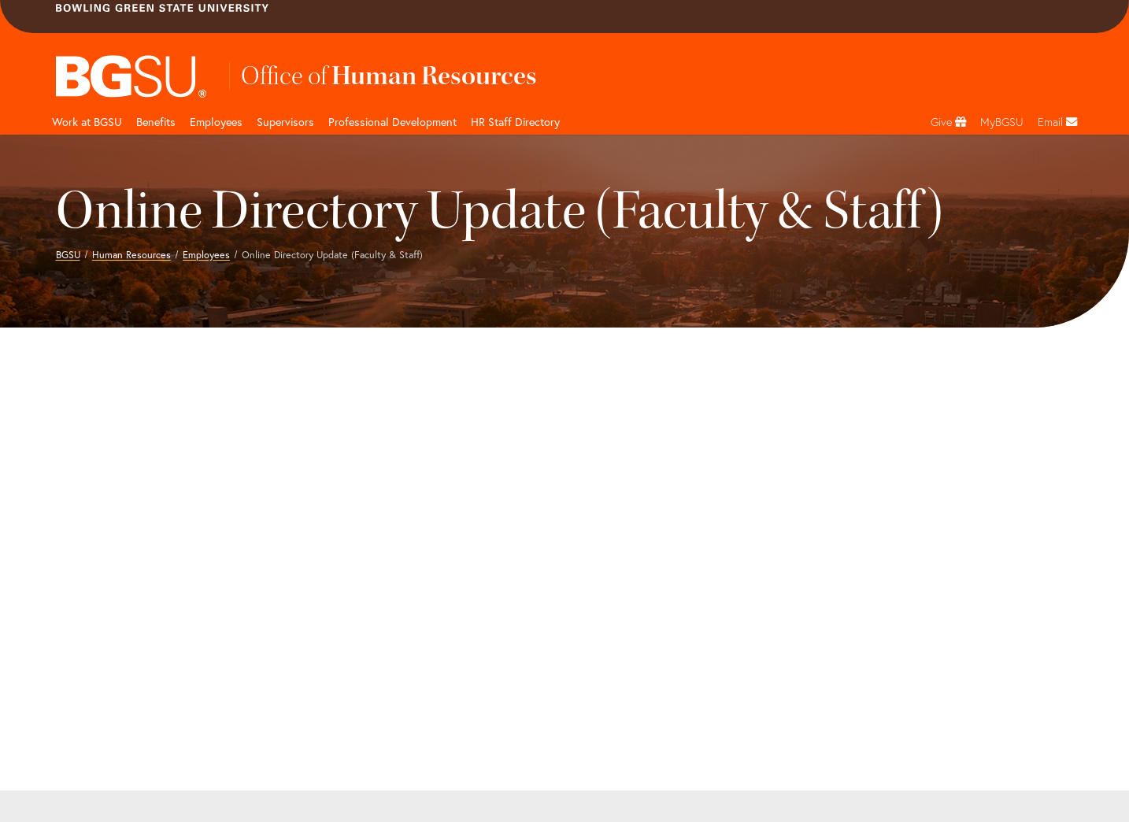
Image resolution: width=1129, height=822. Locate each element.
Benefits (156, 122)
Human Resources (131, 255)
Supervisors (285, 122)
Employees (216, 122)
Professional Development (392, 122)
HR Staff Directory (515, 122)
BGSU (68, 255)
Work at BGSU (87, 122)
